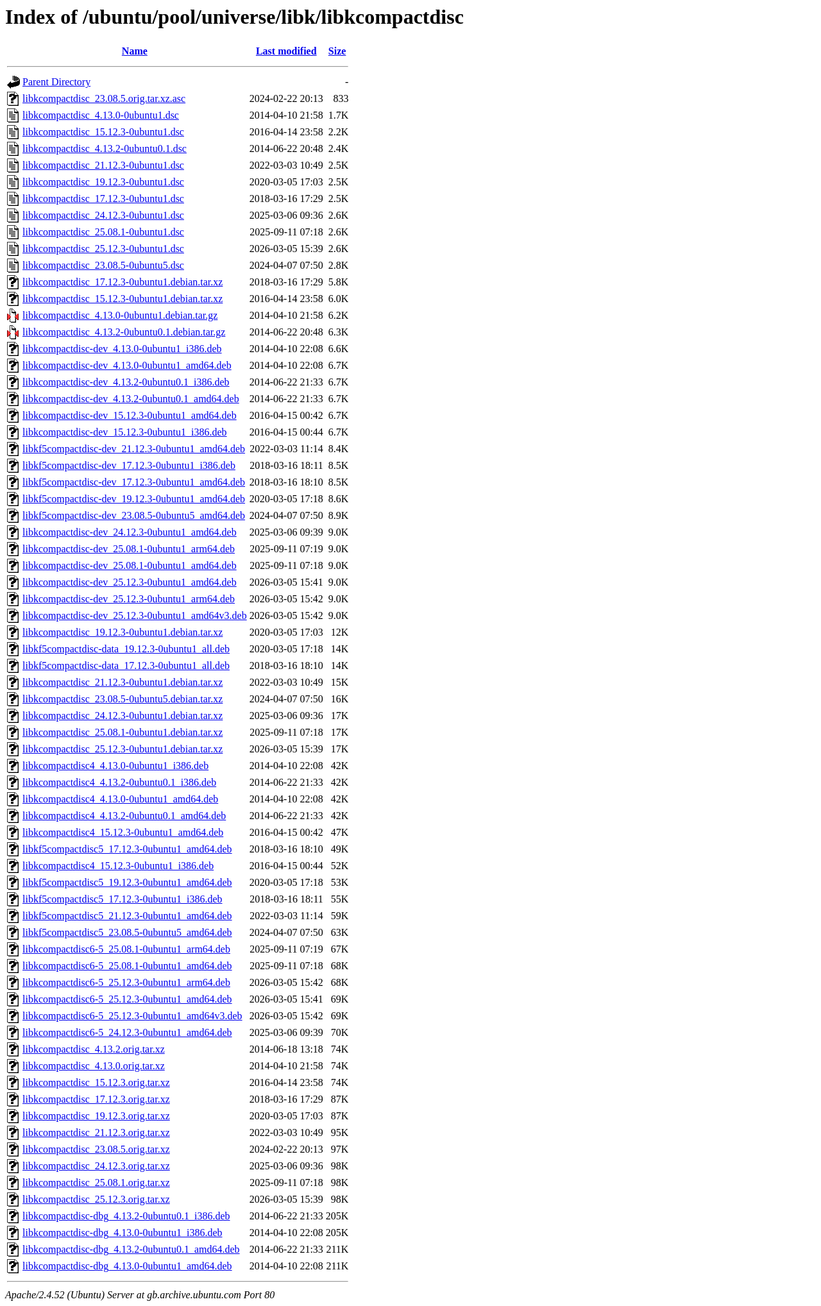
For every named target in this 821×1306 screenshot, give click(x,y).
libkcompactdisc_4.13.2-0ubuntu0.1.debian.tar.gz (123, 331)
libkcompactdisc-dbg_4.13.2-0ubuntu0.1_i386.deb (126, 1215)
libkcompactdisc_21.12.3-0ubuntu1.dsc (103, 165)
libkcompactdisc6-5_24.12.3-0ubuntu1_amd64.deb (127, 1032)
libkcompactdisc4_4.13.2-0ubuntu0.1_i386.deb (119, 782)
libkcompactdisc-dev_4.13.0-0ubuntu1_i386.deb (122, 348)
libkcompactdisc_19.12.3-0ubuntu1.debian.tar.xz (122, 632)
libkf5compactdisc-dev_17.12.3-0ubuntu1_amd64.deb (133, 482)
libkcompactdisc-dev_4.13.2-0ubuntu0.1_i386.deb (126, 382)
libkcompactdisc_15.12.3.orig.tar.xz (96, 1082)
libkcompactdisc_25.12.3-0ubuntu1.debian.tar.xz (122, 748)
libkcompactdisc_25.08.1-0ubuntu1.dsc (103, 231)
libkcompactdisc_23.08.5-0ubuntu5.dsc (103, 265)
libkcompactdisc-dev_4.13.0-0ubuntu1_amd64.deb (127, 365)
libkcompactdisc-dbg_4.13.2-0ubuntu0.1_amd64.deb (131, 1249)
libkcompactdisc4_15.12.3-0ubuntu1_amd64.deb (122, 832)
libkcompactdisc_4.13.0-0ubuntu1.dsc (100, 115)
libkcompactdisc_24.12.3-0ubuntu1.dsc (103, 215)
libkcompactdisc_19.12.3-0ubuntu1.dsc (103, 181)
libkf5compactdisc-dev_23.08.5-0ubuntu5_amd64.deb (133, 515)
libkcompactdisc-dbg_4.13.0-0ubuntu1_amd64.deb (127, 1265)
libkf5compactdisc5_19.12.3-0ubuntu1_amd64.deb (127, 882)
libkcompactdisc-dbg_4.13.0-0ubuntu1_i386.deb (122, 1232)
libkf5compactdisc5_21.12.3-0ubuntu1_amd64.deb (127, 915)
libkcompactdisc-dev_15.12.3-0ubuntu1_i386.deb (124, 432)
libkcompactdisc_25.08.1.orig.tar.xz (96, 1182)
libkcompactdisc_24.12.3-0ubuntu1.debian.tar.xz (122, 715)
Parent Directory (56, 81)
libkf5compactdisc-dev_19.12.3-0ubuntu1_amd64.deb (133, 498)
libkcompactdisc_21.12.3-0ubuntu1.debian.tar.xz (122, 682)
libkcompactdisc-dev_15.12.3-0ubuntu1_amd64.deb (129, 415)
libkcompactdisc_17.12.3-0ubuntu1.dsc (103, 198)
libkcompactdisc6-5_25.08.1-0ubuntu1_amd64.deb (127, 965)
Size (337, 51)
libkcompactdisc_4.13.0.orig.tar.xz (93, 1065)
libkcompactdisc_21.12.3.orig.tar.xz (96, 1132)
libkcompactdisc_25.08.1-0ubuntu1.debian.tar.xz (122, 732)
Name (135, 51)
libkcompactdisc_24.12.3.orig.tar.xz (96, 1165)
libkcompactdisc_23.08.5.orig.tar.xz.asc (103, 98)
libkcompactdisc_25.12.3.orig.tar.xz (96, 1199)
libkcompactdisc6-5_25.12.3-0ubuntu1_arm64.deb (126, 982)
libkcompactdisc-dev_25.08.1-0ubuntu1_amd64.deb (129, 565)
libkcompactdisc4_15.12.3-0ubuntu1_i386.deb (118, 865)
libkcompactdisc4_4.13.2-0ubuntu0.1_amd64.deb (124, 815)
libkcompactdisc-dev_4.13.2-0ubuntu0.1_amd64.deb (130, 398)
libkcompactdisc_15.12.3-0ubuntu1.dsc (103, 131)
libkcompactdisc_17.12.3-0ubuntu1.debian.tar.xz (122, 281)
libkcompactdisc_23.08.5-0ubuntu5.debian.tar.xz (122, 698)
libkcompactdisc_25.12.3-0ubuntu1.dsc (103, 248)
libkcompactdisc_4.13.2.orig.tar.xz (93, 1049)
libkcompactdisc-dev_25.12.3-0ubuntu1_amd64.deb (129, 582)
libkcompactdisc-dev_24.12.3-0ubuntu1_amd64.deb (129, 532)
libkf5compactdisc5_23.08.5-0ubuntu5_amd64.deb (127, 932)
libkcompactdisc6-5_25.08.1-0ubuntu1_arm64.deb (126, 949)
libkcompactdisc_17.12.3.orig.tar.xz (96, 1099)
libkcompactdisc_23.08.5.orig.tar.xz (96, 1149)
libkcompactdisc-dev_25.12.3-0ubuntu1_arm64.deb (128, 598)
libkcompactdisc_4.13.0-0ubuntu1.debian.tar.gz (119, 315)
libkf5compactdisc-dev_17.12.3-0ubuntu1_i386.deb (128, 465)
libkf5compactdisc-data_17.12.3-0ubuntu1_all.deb (126, 665)
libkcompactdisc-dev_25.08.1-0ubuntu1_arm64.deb (128, 548)
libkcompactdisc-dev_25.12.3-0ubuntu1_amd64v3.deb (134, 615)
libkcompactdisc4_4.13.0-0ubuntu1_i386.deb (115, 765)
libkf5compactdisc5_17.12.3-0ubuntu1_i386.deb (122, 899)
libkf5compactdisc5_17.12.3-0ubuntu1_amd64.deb (127, 849)
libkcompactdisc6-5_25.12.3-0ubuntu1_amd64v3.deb (132, 1015)
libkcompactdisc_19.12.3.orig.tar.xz (96, 1115)
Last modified (286, 51)
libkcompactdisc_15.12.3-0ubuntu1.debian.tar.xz (122, 298)
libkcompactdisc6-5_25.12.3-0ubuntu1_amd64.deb (127, 999)
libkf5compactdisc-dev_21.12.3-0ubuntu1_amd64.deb (133, 448)
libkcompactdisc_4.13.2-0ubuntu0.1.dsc (104, 148)
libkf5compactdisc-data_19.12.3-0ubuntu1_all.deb (126, 648)
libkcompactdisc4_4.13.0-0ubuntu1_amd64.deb (120, 798)
